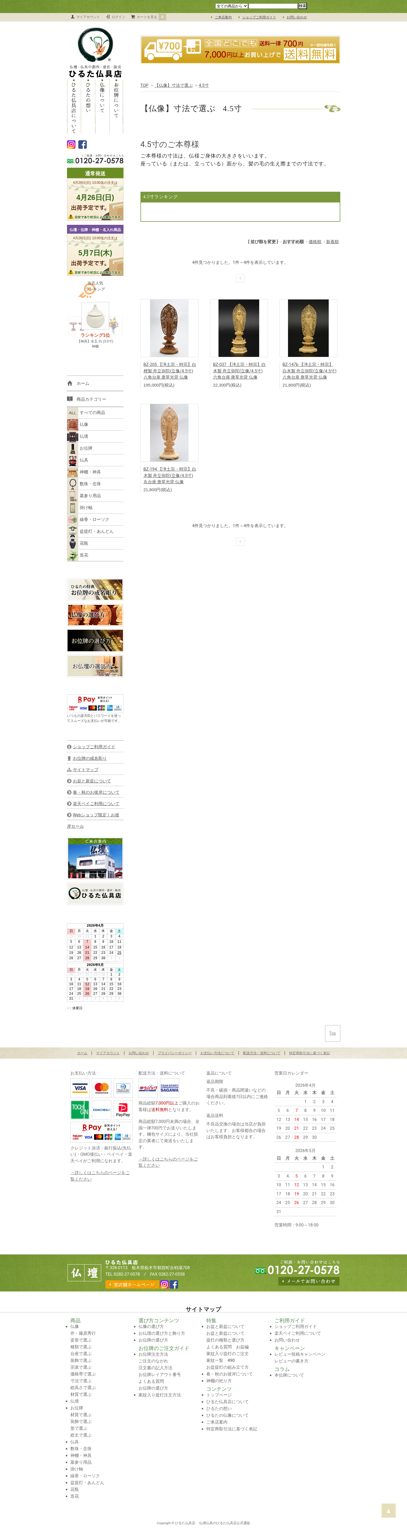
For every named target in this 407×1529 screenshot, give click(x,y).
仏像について (102, 106)
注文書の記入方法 (155, 1367)
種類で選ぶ (81, 1346)
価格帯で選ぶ (83, 1374)
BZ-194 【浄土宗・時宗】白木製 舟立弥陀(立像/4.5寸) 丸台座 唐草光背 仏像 (170, 475)
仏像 (77, 424)
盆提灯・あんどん (90, 531)
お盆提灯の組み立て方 (227, 1367)
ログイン (118, 17)
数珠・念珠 (84, 484)
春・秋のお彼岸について (229, 1374)
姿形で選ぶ (81, 1340)
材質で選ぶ (81, 1394)
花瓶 (77, 543)
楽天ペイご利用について (297, 1333)
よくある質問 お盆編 (227, 1346)
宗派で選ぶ (81, 1367)
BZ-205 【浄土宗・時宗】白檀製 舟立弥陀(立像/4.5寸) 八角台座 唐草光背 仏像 (170, 371)
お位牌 (79, 448)
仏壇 (77, 436)
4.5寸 (204, 85)
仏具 (77, 460)
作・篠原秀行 (83, 1333)
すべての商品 (86, 413)
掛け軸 (79, 508)
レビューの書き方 (291, 1361)
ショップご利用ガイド (259, 17)
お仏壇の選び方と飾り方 (161, 1333)
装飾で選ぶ (81, 1360)
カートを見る (151, 17)
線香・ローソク (88, 519)
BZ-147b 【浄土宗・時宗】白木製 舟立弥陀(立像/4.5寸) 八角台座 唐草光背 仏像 (310, 371)
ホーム (82, 1053)
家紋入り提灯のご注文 (227, 1353)
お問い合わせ (297, 17)
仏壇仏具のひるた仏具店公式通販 (224, 1523)
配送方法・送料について (261, 1053)
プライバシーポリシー (175, 1053)
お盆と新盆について (225, 1326)
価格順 (315, 241)
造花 (77, 555)
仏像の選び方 (151, 1326)
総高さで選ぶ (83, 1387)
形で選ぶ (78, 1428)
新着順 (332, 241)
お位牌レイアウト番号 (159, 1374)
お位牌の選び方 (153, 1340)
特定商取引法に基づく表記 (309, 1053)
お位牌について (116, 106)
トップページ (219, 1395)
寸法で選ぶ (81, 1380)
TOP (144, 85)
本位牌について (289, 1375)
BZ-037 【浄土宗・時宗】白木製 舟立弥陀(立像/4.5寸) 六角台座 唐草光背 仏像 (239, 371)
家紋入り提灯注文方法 (159, 1395)
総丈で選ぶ (81, 1435)
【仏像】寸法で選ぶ (174, 85)
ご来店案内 (223, 17)
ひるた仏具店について (74, 106)
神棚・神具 (84, 472)
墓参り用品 (84, 496)
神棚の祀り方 (219, 1380)
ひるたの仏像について (227, 1415)
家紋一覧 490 (220, 1360)
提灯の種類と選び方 (225, 1340)
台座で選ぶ (81, 1353)
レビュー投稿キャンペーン (299, 1354)
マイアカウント (88, 17)
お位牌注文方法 (153, 1354)
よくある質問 (151, 1381)
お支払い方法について (217, 1053)
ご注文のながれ (153, 1361)
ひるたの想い (88, 106)
